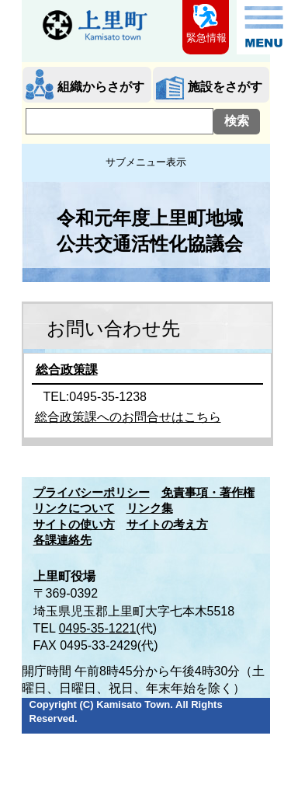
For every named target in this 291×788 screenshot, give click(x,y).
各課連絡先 (62, 540)
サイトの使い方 (74, 524)
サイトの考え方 (167, 524)
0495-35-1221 (98, 628)
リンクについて (74, 508)
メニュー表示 (264, 27)
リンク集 (149, 508)
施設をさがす (225, 86)
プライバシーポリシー (91, 492)
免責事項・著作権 (208, 492)
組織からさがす (100, 86)
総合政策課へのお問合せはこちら (128, 417)
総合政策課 (67, 369)
